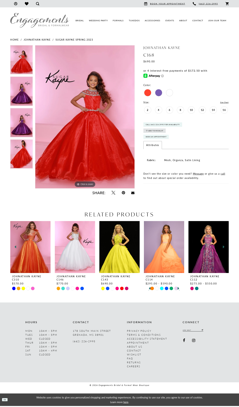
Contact (134, 351)
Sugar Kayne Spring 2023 (74, 39)
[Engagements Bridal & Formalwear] (39, 20)
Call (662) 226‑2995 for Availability (172, 126)
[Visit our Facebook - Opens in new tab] (184, 343)
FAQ (130, 359)
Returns (134, 363)
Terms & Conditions (144, 335)
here (125, 403)
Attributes (152, 153)
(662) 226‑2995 (84, 342)
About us (134, 347)
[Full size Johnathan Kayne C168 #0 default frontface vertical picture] (84, 116)
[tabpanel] (21, 61)
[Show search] (37, 3)
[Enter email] (198, 332)
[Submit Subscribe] (211, 332)
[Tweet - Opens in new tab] (113, 193)
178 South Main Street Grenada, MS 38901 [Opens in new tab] (92, 333)
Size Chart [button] (222, 102)
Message (198, 182)
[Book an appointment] (164, 3)
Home (14, 39)
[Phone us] (205, 3)
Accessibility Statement (147, 339)
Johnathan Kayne (37, 39)
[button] (15, 3)
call (223, 182)
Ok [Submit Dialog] (6, 400)
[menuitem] (15, 3)
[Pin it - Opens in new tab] (123, 193)
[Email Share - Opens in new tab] (133, 193)
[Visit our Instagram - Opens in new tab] (194, 343)
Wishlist (134, 355)
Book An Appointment (163, 144)
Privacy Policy (139, 331)
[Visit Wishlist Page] (26, 3)
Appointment (138, 343)
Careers (133, 367)
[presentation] (30, 248)
